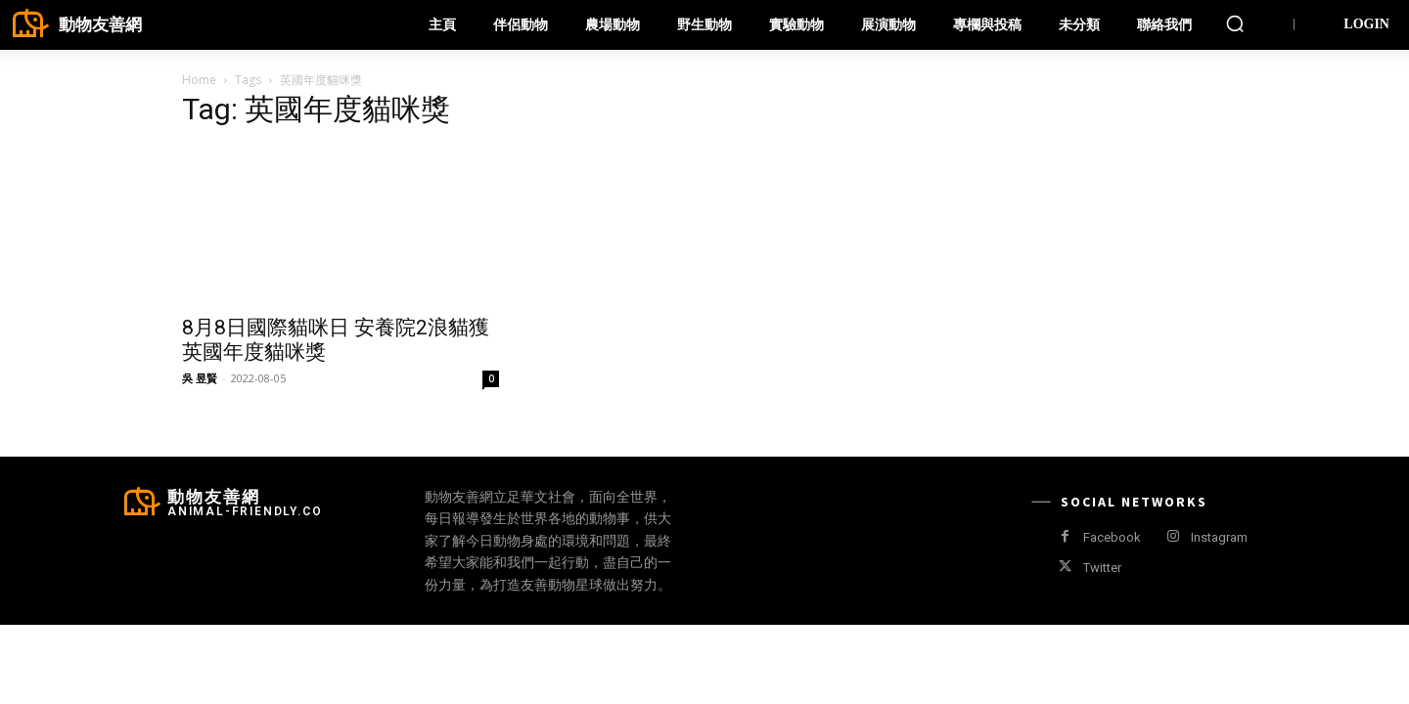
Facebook (1112, 537)
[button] (1235, 23)
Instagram (1219, 537)
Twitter (1102, 567)
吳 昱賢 (199, 378)
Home (199, 79)
